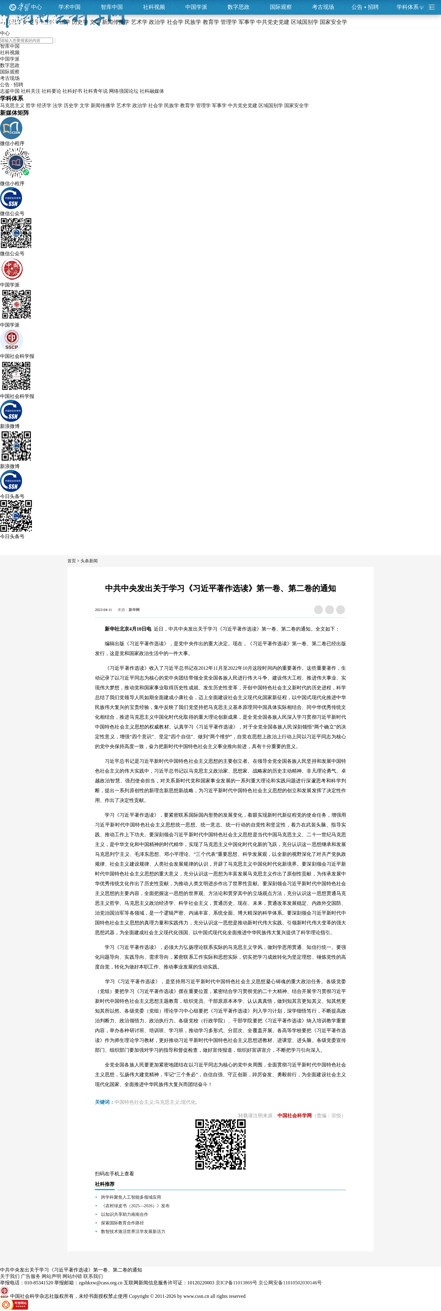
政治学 (139, 105)
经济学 (44, 105)
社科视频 (154, 7)
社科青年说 (95, 91)
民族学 (171, 105)
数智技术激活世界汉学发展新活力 (133, 1231)
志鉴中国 (10, 91)
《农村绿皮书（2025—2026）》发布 (135, 1206)
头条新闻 (89, 561)
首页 (71, 561)
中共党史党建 (242, 105)
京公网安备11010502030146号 (290, 1282)
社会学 (155, 105)
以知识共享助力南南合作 (124, 1214)
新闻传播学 (103, 105)
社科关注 (30, 91)
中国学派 (196, 7)
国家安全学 (296, 105)
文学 (84, 105)
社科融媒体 (152, 91)
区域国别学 (270, 105)
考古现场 (323, 7)
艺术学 (123, 105)
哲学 (31, 105)
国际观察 (281, 7)
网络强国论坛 (123, 91)
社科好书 (72, 91)
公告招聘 (365, 7)
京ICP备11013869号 (236, 1282)
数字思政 (239, 7)
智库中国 (112, 7)
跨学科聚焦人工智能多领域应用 (131, 1197)
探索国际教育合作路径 (122, 1223)
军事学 (219, 105)
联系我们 (93, 1276)
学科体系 (410, 7)
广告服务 (30, 1276)
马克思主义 (12, 105)
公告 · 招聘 (11, 84)
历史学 (71, 105)
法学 (57, 105)
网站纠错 (72, 1276)
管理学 (203, 105)
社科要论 (51, 91)
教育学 (187, 105)
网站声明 (51, 1276)
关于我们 (10, 1276)
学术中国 (69, 7)
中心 (36, 7)
